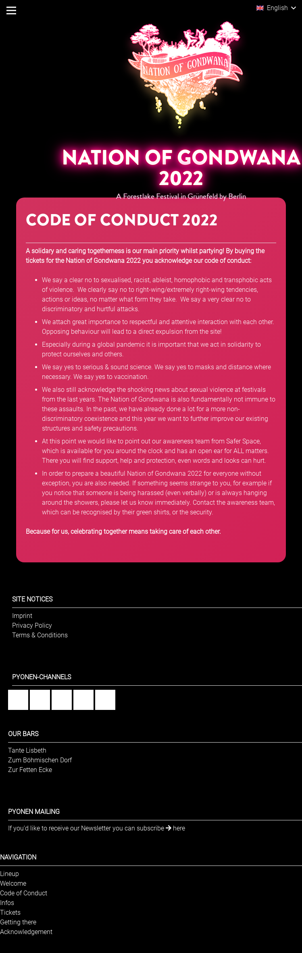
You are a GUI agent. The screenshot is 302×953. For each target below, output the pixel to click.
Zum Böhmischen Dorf (40, 760)
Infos (7, 903)
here (175, 828)
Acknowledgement (26, 932)
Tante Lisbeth (27, 750)
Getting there (18, 922)
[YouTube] (83, 700)
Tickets (10, 912)
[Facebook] (18, 700)
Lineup (9, 874)
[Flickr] (62, 700)
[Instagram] (40, 700)
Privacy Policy (32, 625)
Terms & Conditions (40, 635)
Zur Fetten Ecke (30, 770)
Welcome (13, 883)
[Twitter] (105, 700)
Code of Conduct (23, 893)
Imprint (22, 616)
